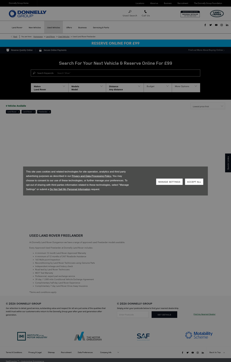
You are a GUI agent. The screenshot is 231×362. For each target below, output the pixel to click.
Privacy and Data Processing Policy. (92, 176)
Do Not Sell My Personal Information (70, 189)
